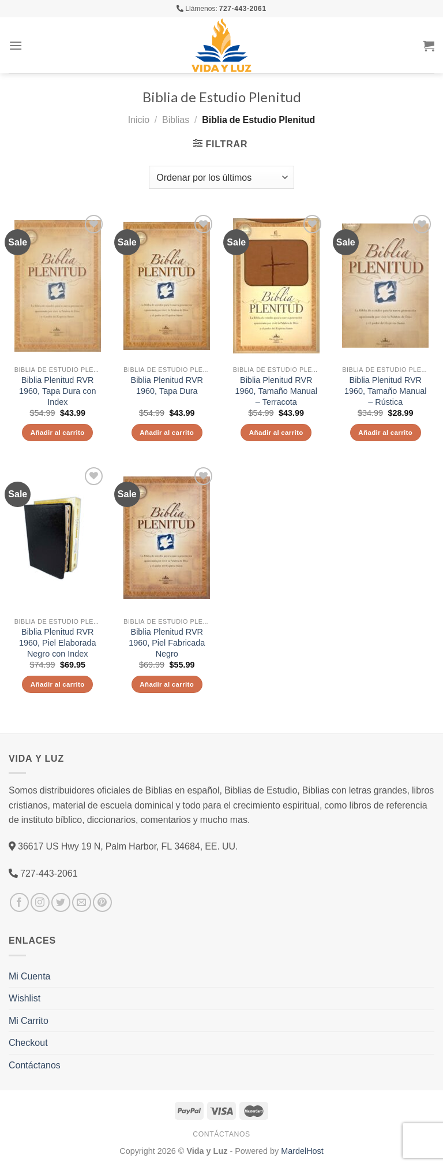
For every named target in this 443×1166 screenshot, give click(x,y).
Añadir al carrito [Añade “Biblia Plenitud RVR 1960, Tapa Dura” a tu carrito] (167, 432)
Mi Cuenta (29, 976)
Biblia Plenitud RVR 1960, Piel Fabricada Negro (167, 642)
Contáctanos (35, 1065)
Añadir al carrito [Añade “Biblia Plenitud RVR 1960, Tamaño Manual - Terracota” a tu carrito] (276, 432)
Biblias (175, 119)
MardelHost (302, 1150)
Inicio (138, 119)
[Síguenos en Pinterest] (102, 902)
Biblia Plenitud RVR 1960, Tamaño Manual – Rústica (385, 391)
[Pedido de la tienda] (221, 177)
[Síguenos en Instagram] (40, 902)
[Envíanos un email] (81, 902)
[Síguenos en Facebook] (19, 902)
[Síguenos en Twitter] (60, 902)
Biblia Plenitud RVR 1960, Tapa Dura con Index (57, 391)
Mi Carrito (28, 1020)
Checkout (28, 1042)
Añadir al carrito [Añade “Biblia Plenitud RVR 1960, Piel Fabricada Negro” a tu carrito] (167, 684)
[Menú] (15, 45)
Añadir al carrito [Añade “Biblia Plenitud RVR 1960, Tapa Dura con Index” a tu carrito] (58, 432)
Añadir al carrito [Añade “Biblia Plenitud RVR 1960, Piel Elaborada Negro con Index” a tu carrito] (58, 684)
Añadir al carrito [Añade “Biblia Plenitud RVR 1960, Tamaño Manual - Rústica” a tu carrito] (385, 432)
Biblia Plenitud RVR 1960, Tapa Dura (167, 385)
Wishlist (24, 998)
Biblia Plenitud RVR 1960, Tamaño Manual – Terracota (276, 391)
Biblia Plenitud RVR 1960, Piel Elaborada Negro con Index (57, 642)
